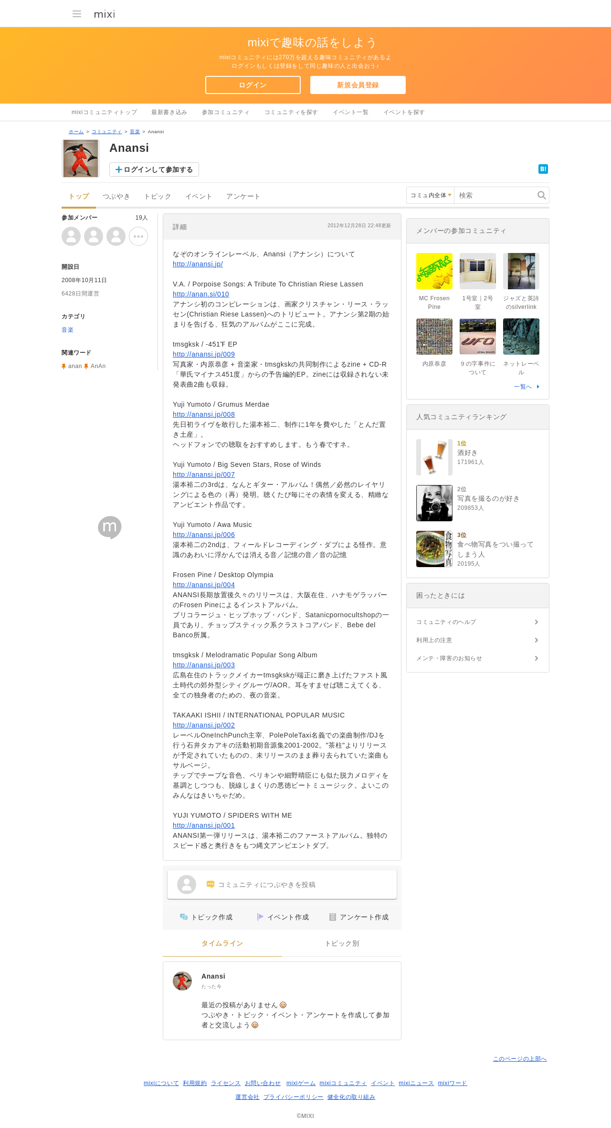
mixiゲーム (301, 1083)
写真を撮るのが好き (488, 498)
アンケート (243, 196)
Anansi (213, 976)
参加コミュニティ (226, 112)
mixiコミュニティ (343, 1083)
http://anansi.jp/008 (204, 414)
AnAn (98, 366)
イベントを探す (404, 112)
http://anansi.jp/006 (204, 534)
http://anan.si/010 (201, 294)
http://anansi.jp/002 (204, 725)
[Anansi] (182, 981)
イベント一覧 (351, 112)
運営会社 (247, 1097)
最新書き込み (169, 112)
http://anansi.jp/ (198, 264)
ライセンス (226, 1083)
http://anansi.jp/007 (204, 474)
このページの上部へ (520, 1058)
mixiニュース (416, 1083)
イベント (199, 196)
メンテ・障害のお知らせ (449, 658)
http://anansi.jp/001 (204, 825)
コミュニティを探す (291, 112)
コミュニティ (107, 131)
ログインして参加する (158, 169)
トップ (78, 196)
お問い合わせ (263, 1083)
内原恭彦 (434, 363)
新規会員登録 (358, 85)
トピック (157, 196)
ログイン (252, 85)
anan (75, 366)
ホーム (76, 131)
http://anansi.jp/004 (204, 585)
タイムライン (222, 943)
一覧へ (523, 386)
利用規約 (195, 1083)
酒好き (467, 452)
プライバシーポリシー (293, 1097)
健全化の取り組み (351, 1097)
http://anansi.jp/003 (204, 665)
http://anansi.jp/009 (204, 354)
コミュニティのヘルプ (446, 622)
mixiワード (452, 1083)
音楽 (135, 131)
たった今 (211, 986)
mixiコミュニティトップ (104, 112)
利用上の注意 (434, 640)
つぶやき (116, 196)
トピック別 (342, 943)
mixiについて (161, 1083)
